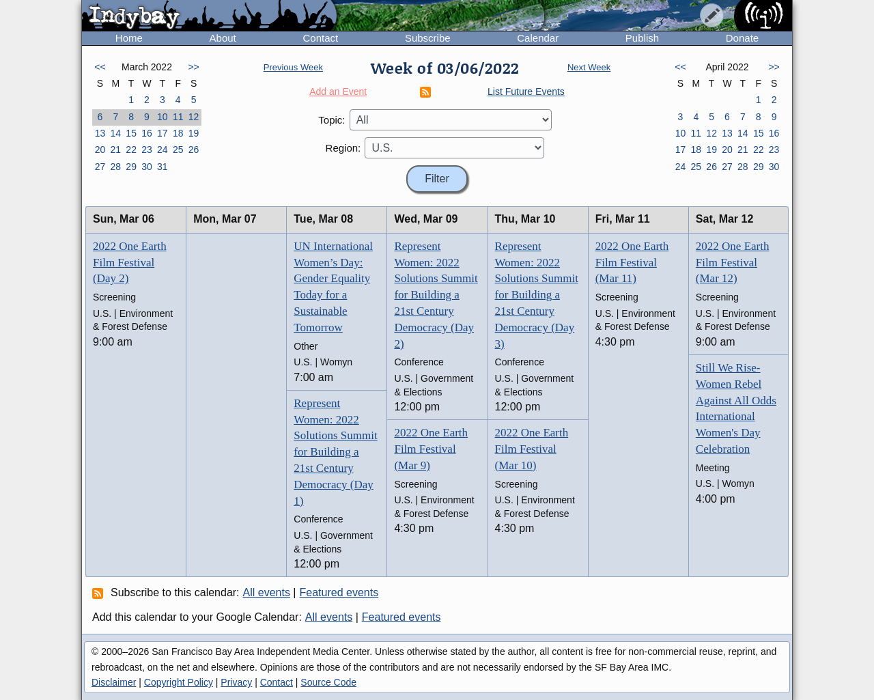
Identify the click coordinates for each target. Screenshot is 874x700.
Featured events (339, 592)
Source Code (328, 682)
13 (100, 133)
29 (131, 166)
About (223, 38)
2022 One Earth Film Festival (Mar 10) (532, 449)
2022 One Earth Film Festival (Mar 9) (431, 449)
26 (193, 149)
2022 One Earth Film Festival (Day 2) (130, 262)
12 (193, 116)
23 (146, 149)
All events (266, 592)
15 (131, 133)
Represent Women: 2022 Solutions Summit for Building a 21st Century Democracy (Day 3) (536, 295)
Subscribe (428, 38)
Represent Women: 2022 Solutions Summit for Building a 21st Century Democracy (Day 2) (435, 295)
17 (162, 133)
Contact (320, 38)
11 (178, 116)
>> (193, 66)
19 (193, 133)
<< (99, 66)
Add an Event (338, 91)
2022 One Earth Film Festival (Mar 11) (632, 262)
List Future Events (526, 91)
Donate (742, 38)
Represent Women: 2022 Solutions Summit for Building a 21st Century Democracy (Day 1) (335, 452)
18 (178, 133)
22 (131, 149)
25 (178, 149)
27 (100, 166)
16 (146, 133)
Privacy (236, 682)
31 (162, 166)
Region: (343, 148)
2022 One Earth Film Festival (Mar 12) (733, 262)
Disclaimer (113, 682)
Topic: (331, 120)
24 (162, 149)
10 (162, 116)
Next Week (588, 67)
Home (129, 38)
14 (115, 133)
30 (146, 166)
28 (115, 166)
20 (100, 149)
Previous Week (293, 67)
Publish (642, 38)
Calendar (538, 38)
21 (115, 149)
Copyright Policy (178, 682)
